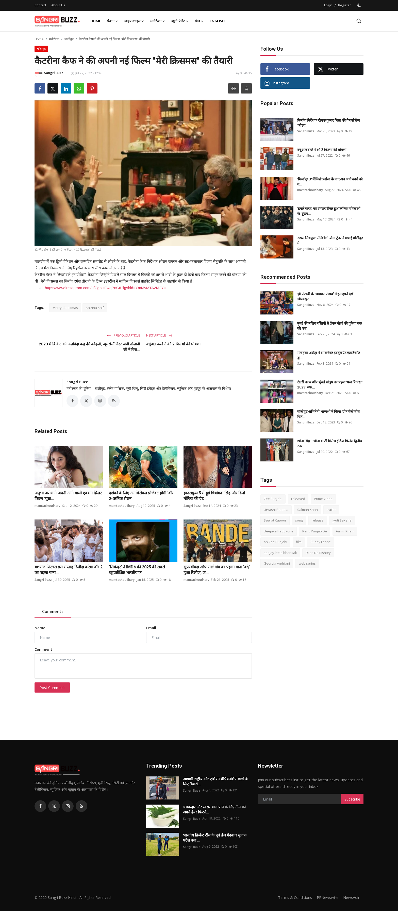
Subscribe (352, 799)
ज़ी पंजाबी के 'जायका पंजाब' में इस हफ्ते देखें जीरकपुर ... (325, 296)
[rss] (81, 806)
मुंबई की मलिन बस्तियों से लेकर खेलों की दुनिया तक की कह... (329, 325)
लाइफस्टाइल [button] (134, 21)
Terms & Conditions (292, 897)
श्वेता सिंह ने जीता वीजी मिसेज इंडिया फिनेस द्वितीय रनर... (329, 443)
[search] (358, 21)
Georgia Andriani (277, 563)
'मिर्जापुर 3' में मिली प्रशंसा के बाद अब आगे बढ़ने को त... (330, 181)
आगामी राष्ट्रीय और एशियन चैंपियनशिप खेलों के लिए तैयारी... (215, 782)
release (318, 520)
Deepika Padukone (278, 531)
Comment (43, 649)
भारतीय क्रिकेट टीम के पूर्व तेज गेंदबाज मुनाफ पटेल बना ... (214, 838)
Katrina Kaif (95, 307)
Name (40, 628)
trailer (331, 509)
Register (344, 5)
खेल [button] (199, 21)
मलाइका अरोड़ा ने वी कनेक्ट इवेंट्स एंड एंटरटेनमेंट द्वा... (328, 355)
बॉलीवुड (69, 39)
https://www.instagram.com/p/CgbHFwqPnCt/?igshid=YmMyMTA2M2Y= (105, 288)
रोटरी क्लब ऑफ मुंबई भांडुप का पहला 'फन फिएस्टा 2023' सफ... (329, 384)
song (299, 520)
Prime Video (323, 498)
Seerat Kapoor (275, 520)
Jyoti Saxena (342, 520)
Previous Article (123, 335)
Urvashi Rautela (276, 509)
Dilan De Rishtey (318, 552)
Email (151, 628)
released (298, 498)
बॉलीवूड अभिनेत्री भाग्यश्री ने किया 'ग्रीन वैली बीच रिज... (328, 414)
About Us (58, 5)
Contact (40, 5)
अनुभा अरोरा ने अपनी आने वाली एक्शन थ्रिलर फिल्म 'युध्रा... (68, 496)
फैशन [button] (112, 21)
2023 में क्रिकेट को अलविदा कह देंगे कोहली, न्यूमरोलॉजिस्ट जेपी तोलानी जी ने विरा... (89, 347)
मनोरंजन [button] (157, 21)
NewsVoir (351, 897)
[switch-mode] (359, 5)
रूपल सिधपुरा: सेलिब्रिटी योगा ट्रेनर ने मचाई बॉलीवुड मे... (330, 240)
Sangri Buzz (77, 381)
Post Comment (52, 687)
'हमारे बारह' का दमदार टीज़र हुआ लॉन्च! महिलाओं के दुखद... (328, 211)
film (299, 542)
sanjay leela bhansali (280, 552)
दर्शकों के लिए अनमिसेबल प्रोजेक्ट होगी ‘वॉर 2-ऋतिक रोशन (141, 496)
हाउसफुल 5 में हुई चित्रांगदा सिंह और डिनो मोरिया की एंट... (214, 496)
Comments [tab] (52, 612)
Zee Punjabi (273, 498)
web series (307, 563)
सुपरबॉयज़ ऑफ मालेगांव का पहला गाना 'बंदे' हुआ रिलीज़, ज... (217, 570)
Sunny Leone (320, 542)
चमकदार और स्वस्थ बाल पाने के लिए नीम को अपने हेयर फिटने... (214, 810)
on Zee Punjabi (275, 542)
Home (95, 20)
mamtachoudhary (47, 506)
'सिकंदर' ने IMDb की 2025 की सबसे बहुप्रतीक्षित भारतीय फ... (137, 570)
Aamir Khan (345, 531)
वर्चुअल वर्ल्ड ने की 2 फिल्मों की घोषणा (173, 344)
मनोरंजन (54, 39)
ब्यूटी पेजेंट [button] (180, 21)
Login (328, 5)
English (217, 20)
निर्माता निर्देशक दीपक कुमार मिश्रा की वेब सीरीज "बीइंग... (328, 122)
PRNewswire (326, 897)
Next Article (159, 335)
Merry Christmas (65, 307)
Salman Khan (307, 509)
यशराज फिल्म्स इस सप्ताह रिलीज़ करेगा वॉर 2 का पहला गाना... (69, 570)
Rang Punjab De (314, 531)
